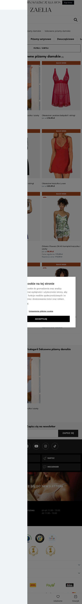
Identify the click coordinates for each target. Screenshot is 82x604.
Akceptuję (41, 319)
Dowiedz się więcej (20, 303)
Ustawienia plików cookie (41, 311)
